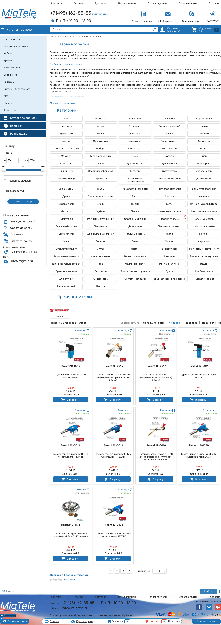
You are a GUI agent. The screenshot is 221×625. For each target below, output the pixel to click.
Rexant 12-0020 (199, 445)
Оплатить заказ (21, 241)
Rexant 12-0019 (113, 445)
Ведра (203, 263)
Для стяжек (66, 171)
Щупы (100, 188)
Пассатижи (169, 118)
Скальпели (135, 133)
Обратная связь (100, 14)
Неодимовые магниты (66, 256)
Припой (204, 233)
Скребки (169, 133)
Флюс (66, 241)
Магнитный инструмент (204, 248)
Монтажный (169, 148)
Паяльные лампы (204, 218)
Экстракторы (66, 203)
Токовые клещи (66, 178)
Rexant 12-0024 (70, 445)
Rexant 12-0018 (156, 445)
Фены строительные (203, 188)
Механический (66, 286)
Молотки (169, 156)
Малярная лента (100, 256)
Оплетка (101, 241)
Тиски (135, 156)
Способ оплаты (188, 3)
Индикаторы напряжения (169, 278)
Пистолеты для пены (66, 148)
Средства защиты (66, 271)
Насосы (100, 286)
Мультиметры (204, 171)
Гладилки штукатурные (204, 256)
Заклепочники (169, 141)
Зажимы (66, 118)
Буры (135, 196)
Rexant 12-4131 (70, 524)
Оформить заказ (206, 621)
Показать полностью (62, 103)
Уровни (66, 141)
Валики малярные (135, 256)
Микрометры (100, 141)
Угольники (135, 141)
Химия (169, 241)
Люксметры (66, 188)
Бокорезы (135, 118)
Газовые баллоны (66, 226)
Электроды (66, 218)
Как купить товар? (23, 221)
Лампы (135, 248)
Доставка (100, 3)
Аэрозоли (204, 241)
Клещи (101, 126)
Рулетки (204, 133)
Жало (169, 233)
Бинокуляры (169, 248)
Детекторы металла (169, 178)
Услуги (78, 3)
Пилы (204, 156)
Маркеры (66, 156)
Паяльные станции (169, 226)
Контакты (57, 3)
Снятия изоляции (135, 278)
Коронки (204, 196)
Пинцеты (203, 148)
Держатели (135, 226)
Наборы (100, 148)
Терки (100, 263)
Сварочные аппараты (204, 211)
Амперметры (100, 278)
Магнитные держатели (204, 203)
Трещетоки (66, 133)
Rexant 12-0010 (70, 366)
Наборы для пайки (204, 226)
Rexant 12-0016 (113, 366)
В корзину (69, 399)
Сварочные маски (135, 218)
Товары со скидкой (17, 180)
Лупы (100, 248)
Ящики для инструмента (135, 271)
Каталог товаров (16, 30)
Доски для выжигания (100, 233)
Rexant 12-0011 (198, 366)
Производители (157, 3)
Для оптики (66, 278)
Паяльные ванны (135, 233)
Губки (135, 241)
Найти (208, 591)
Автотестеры (169, 171)
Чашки (135, 211)
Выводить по (143, 571)
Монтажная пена (169, 263)
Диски (100, 203)
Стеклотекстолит (66, 248)
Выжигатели (66, 233)
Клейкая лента (204, 271)
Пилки (135, 203)
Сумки (169, 271)
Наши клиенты (127, 3)
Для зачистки (135, 163)
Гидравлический (204, 278)
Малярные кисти (135, 263)
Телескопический (100, 156)
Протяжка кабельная (100, 171)
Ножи (100, 133)
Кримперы (66, 163)
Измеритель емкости (135, 188)
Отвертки (100, 118)
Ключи (204, 126)
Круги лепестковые (169, 211)
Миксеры (66, 211)
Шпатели (169, 256)
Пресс (100, 163)
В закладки (80, 330)
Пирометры (101, 178)
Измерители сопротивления (135, 180)
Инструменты (70, 36)
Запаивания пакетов (100, 196)
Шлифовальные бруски (66, 263)
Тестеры (135, 171)
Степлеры (204, 141)
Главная (55, 36)
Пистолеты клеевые (169, 188)
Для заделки (169, 163)
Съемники (135, 126)
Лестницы (100, 271)
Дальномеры (204, 178)
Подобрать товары (23, 201)
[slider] (3, 170)
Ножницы (66, 126)
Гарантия (214, 3)
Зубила (100, 211)
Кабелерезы (204, 163)
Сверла (169, 196)
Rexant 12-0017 (156, 366)
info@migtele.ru (22, 261)
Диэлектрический (169, 126)
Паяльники (100, 226)
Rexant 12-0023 (113, 524)
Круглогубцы (204, 118)
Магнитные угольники (100, 218)
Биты (169, 203)
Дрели (66, 196)
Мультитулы (135, 148)
